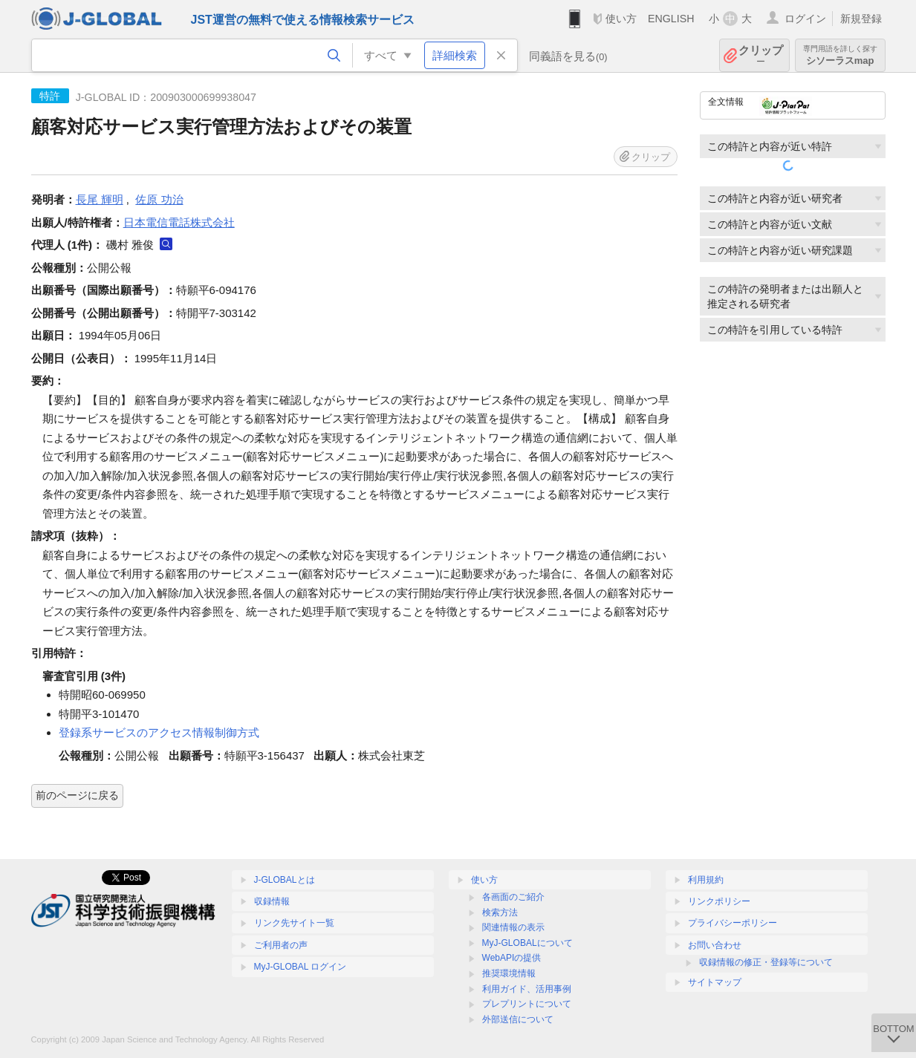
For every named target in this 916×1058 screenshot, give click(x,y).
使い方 (621, 19)
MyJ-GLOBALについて (527, 943)
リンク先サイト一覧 (294, 923)
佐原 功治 (159, 199)
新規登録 (861, 19)
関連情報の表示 (513, 927)
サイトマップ (714, 982)
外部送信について (517, 1019)
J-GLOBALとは (284, 880)
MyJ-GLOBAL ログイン (300, 966)
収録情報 (272, 901)
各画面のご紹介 (513, 897)
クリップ (760, 55)
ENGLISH (671, 19)
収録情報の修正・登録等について (766, 962)
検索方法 (500, 912)
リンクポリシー (719, 901)
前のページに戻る (77, 795)
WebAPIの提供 (512, 958)
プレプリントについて (526, 1004)
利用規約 (706, 880)
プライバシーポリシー (732, 923)
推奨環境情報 (509, 973)
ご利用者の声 (281, 945)
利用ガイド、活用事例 (526, 989)
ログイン (805, 19)
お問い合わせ (714, 945)
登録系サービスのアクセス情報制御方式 (159, 732)
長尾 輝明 (99, 199)
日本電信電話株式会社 (179, 222)
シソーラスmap (840, 55)
